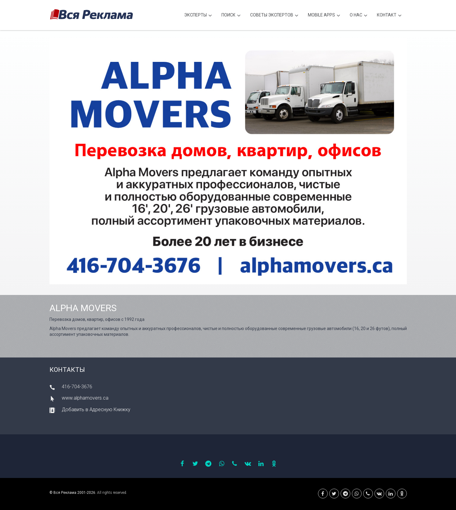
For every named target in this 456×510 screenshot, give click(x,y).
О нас (358, 15)
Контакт (389, 15)
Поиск (231, 15)
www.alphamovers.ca (85, 398)
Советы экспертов (274, 15)
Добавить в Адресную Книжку (96, 409)
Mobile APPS (324, 15)
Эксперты (198, 15)
